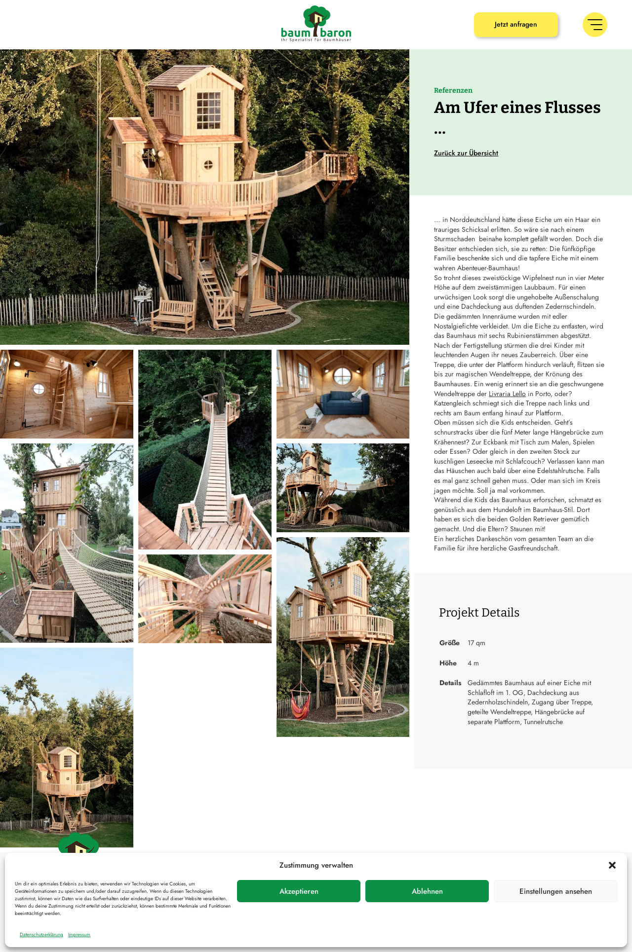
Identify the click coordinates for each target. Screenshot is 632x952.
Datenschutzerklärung (41, 934)
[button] (612, 865)
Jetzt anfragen (516, 24)
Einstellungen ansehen (555, 891)
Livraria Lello (507, 394)
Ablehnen (427, 891)
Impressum (79, 934)
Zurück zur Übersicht (466, 153)
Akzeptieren (298, 891)
